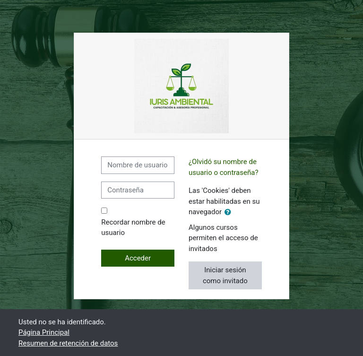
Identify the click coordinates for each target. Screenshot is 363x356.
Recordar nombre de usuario (133, 227)
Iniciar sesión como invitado (225, 275)
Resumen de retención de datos (68, 343)
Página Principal (43, 332)
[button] (230, 212)
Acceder (138, 258)
